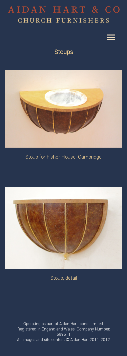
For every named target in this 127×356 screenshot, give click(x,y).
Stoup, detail (63, 278)
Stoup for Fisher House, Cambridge (63, 157)
